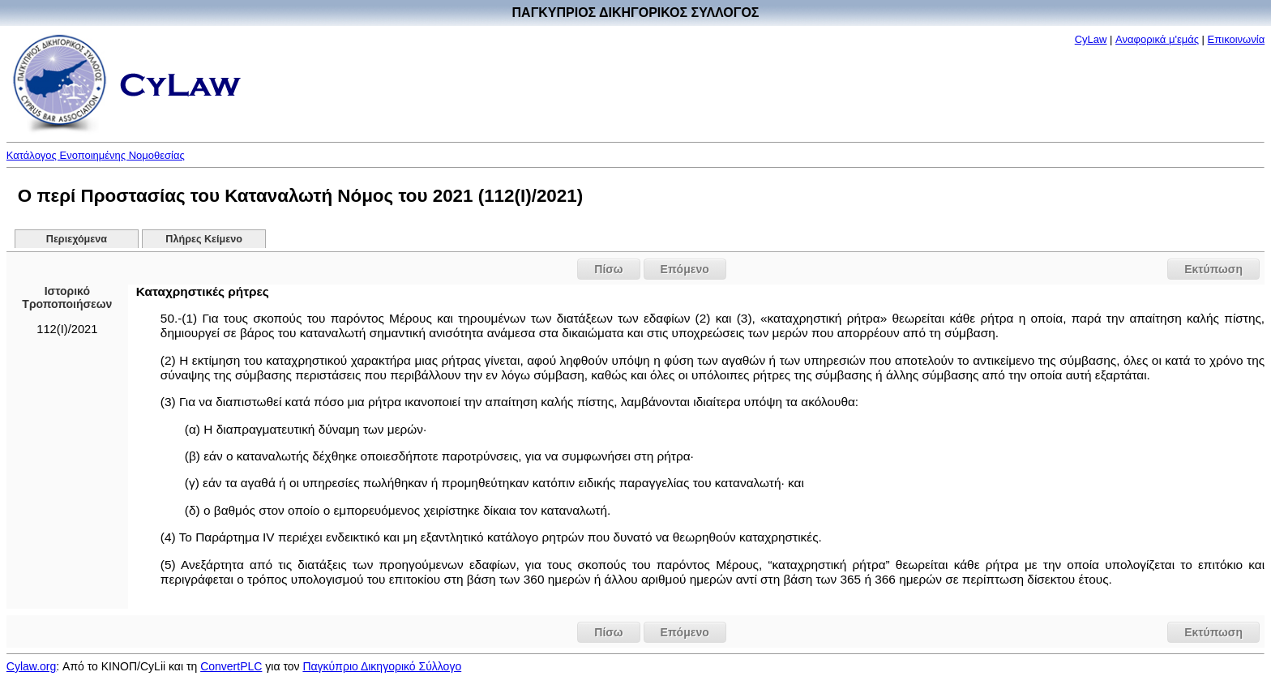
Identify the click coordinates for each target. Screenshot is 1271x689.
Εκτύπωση (1213, 269)
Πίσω (608, 269)
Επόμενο (685, 269)
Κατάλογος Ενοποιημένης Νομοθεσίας (95, 155)
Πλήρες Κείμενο (203, 239)
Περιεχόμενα (76, 239)
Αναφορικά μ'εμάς (1157, 39)
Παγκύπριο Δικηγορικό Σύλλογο (381, 666)
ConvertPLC (231, 666)
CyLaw (1091, 39)
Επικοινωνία (1236, 39)
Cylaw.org (31, 666)
